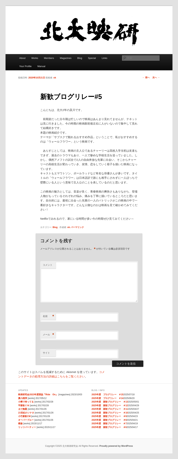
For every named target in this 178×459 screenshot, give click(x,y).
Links (104, 58)
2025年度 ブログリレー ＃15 (107, 394)
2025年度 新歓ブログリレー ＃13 (110, 401)
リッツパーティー (27, 427)
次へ (156, 77)
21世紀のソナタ (26, 412)
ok (55, 77)
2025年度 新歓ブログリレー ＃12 (110, 405)
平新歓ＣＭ (23, 405)
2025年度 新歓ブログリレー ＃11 (110, 409)
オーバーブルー (26, 420)
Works (34, 58)
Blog (79, 58)
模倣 (20, 423)
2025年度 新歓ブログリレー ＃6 (109, 427)
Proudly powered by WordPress (116, 446)
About (22, 58)
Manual (41, 66)
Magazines (65, 58)
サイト (46, 352)
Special (92, 58)
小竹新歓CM (24, 416)
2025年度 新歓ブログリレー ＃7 (109, 423)
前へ (146, 77)
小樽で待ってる (26, 401)
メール (48, 334)
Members (49, 58)
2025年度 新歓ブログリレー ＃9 (109, 416)
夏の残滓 (22, 398)
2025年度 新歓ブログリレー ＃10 (110, 412)
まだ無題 (22, 409)
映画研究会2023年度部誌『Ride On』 (38, 394)
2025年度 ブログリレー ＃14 (107, 398)
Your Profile (25, 66)
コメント (47, 265)
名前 (48, 316)
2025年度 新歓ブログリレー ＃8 (109, 420)
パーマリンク (77, 227)
